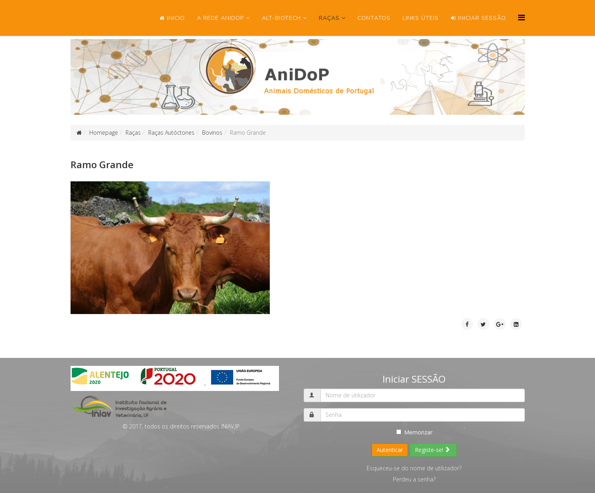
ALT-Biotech (281, 18)
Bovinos (212, 132)
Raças (329, 18)
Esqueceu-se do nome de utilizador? (414, 468)
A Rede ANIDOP (220, 18)
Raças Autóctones (171, 132)
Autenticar (390, 450)
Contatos (374, 18)
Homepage (103, 132)
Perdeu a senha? (414, 479)
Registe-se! (432, 450)
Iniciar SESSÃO (478, 18)
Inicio (172, 18)
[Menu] (521, 17)
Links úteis (421, 18)
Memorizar (414, 432)
